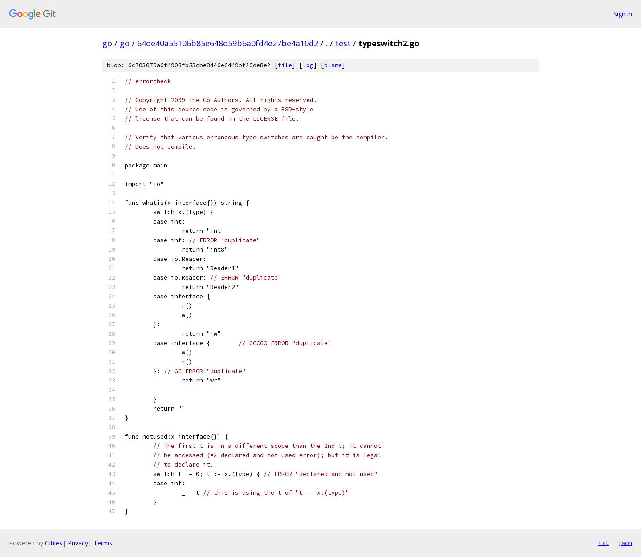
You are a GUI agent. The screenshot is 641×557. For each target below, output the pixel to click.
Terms (102, 543)
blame (333, 65)
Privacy (78, 543)
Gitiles (53, 543)
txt (603, 543)
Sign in (622, 14)
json (625, 543)
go (107, 43)
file (285, 65)
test (343, 43)
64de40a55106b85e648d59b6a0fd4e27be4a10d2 (227, 43)
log (308, 65)
